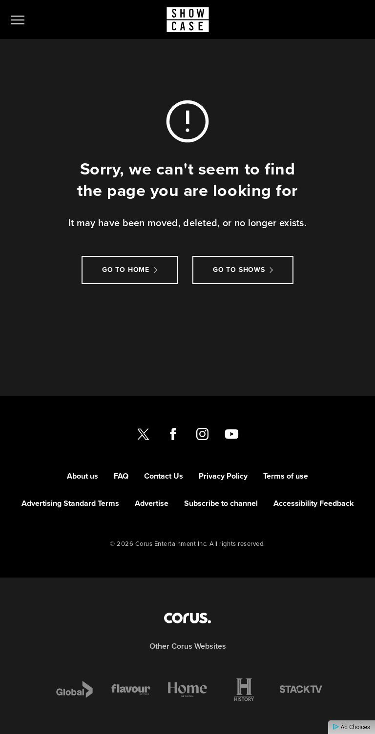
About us (82, 476)
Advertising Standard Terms (70, 503)
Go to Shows (239, 270)
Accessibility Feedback (313, 503)
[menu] (17, 19)
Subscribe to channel (221, 503)
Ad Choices (351, 727)
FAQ (121, 476)
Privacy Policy (223, 476)
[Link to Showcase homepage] (188, 19)
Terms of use (285, 476)
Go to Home (125, 270)
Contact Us (163, 476)
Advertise (151, 503)
